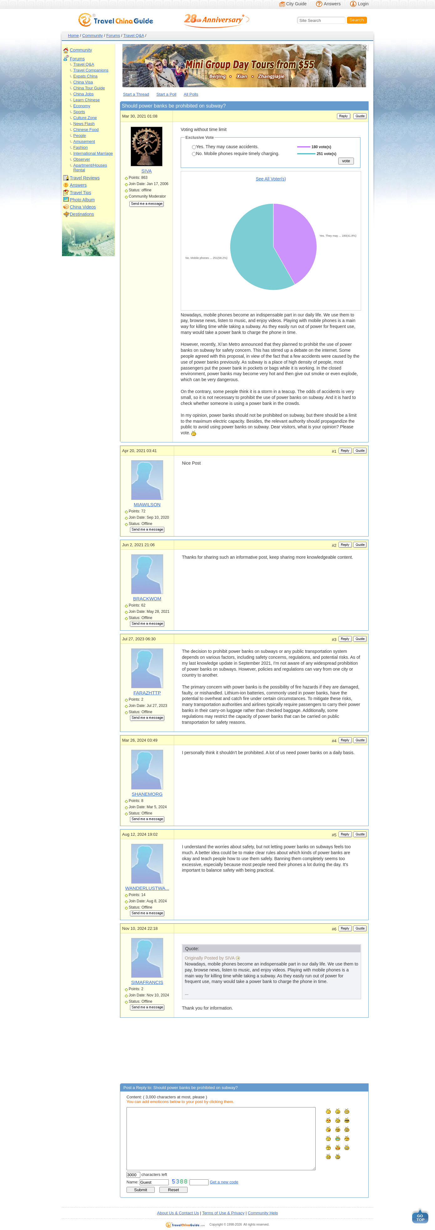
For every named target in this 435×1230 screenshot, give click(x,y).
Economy (81, 105)
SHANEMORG (147, 794)
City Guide (296, 3)
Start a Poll (167, 94)
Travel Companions (90, 70)
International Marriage (93, 153)
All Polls (191, 94)
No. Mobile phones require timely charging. (235, 153)
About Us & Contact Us (178, 1213)
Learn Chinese (86, 100)
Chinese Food (86, 129)
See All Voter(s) (271, 178)
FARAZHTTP (147, 692)
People (79, 135)
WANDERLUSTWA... (147, 888)
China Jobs (83, 94)
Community (92, 35)
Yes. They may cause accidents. (225, 146)
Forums (113, 35)
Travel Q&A (133, 35)
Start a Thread (136, 94)
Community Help (263, 1213)
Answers (332, 3)
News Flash (84, 123)
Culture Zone (85, 117)
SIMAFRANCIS (147, 982)
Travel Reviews (85, 177)
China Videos (83, 206)
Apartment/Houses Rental (90, 167)
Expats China (85, 76)
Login (363, 3)
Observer (81, 159)
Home (73, 35)
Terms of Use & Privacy (223, 1213)
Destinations (82, 214)
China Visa (83, 82)
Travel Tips (80, 192)
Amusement (84, 141)
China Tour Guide (89, 88)
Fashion (80, 147)
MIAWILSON (147, 504)
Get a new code (224, 1182)
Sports (79, 111)
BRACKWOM (147, 598)
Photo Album (82, 199)
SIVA (146, 171)
